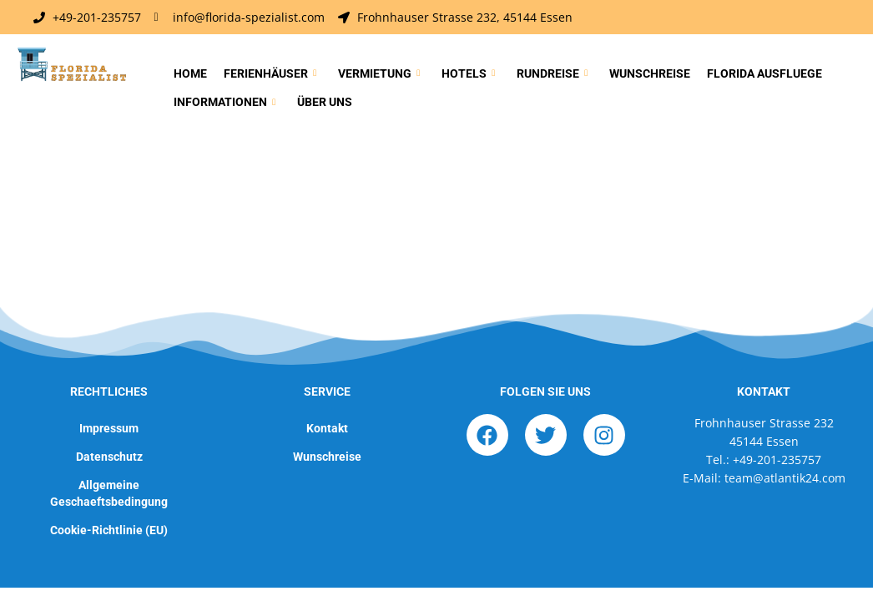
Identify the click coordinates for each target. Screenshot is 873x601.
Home (190, 73)
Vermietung (379, 74)
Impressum (109, 428)
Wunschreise (649, 73)
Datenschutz (109, 456)
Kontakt (327, 428)
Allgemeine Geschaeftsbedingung (109, 493)
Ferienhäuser (270, 74)
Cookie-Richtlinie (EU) (109, 530)
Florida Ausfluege (764, 73)
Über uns (324, 102)
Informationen (224, 102)
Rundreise (552, 74)
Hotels (468, 74)
